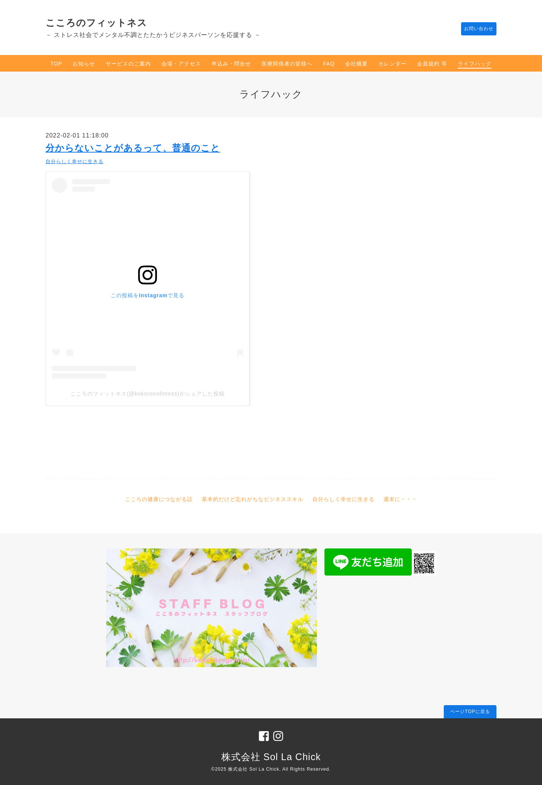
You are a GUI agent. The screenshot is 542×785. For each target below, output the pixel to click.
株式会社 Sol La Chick (271, 756)
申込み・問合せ (231, 64)
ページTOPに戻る (470, 711)
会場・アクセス (181, 64)
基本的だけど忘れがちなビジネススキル (252, 499)
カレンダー (392, 64)
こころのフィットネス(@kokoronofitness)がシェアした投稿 (147, 394)
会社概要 (356, 64)
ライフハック (475, 64)
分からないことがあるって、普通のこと (133, 148)
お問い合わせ (475, 29)
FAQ (329, 64)
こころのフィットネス (96, 22)
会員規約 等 (432, 64)
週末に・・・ (400, 499)
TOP (56, 64)
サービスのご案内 (128, 64)
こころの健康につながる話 (159, 499)
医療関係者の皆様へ (287, 64)
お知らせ (84, 64)
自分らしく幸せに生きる (75, 161)
